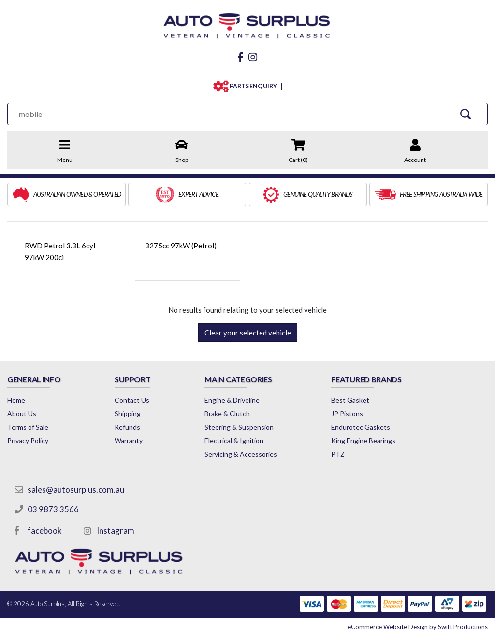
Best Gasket (350, 400)
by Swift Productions (418, 627)
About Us (21, 413)
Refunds (127, 427)
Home (16, 400)
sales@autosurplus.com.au (76, 489)
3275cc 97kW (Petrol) (181, 245)
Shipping (128, 413)
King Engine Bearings (363, 440)
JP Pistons (347, 413)
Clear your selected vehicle (247, 332)
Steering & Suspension (239, 427)
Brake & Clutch (227, 413)
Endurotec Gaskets (360, 427)
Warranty (129, 440)
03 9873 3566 (53, 509)
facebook (45, 530)
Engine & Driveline (232, 400)
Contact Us (132, 400)
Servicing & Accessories (240, 454)
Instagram (115, 530)
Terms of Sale (27, 427)
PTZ (338, 454)
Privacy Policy (27, 440)
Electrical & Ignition (233, 440)
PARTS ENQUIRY (251, 86)
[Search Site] (465, 113)
